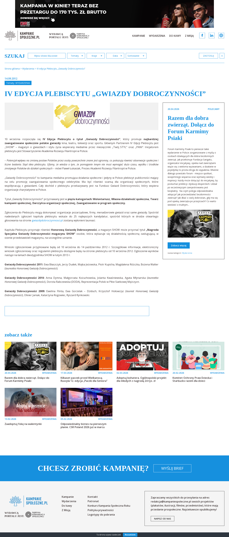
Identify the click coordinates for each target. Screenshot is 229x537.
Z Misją (189, 36)
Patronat (93, 501)
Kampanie (138, 36)
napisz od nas (162, 518)
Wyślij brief (172, 468)
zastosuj (208, 55)
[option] (81, 116)
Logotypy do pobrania (101, 514)
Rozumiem (130, 534)
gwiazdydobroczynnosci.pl (47, 220)
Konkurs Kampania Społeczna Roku (109, 505)
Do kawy (175, 36)
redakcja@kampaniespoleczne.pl (171, 501)
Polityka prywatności (101, 510)
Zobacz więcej (178, 245)
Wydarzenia (157, 36)
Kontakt (93, 497)
